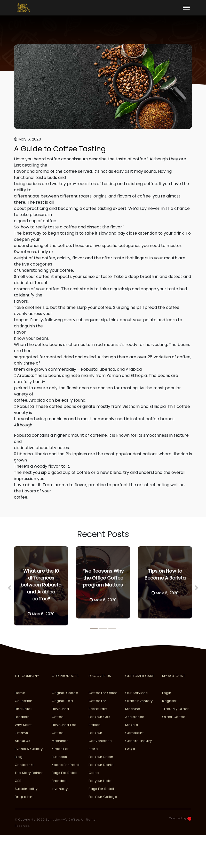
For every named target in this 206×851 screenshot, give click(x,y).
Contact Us (24, 764)
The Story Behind (29, 772)
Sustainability (26, 788)
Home (20, 692)
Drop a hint (24, 796)
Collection (24, 700)
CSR (18, 780)
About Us (22, 740)
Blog (18, 756)
